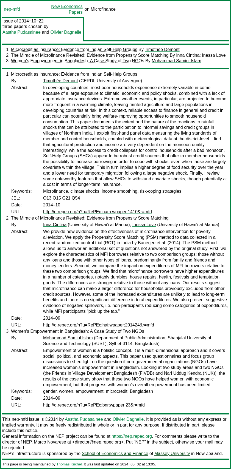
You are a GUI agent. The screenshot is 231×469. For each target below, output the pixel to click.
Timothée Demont (162, 49)
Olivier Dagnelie (65, 32)
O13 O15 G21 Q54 (61, 198)
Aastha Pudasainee (21, 32)
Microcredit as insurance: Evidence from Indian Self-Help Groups (74, 49)
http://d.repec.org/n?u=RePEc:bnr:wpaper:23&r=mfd (94, 405)
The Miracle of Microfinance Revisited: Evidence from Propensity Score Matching (90, 55)
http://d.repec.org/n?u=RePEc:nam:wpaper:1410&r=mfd (97, 211)
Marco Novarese (50, 442)
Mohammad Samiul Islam (176, 60)
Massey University (172, 453)
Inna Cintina (187, 55)
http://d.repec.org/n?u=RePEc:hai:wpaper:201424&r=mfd (98, 325)
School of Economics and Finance (115, 453)
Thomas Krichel (69, 464)
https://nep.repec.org (132, 436)
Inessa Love (214, 55)
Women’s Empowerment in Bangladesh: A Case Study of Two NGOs (77, 60)
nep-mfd (12, 9)
